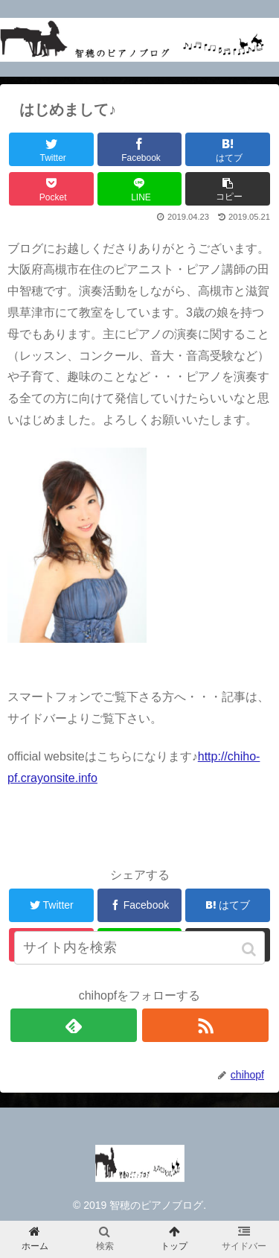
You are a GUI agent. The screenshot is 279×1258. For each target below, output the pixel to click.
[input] (140, 948)
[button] (250, 949)
